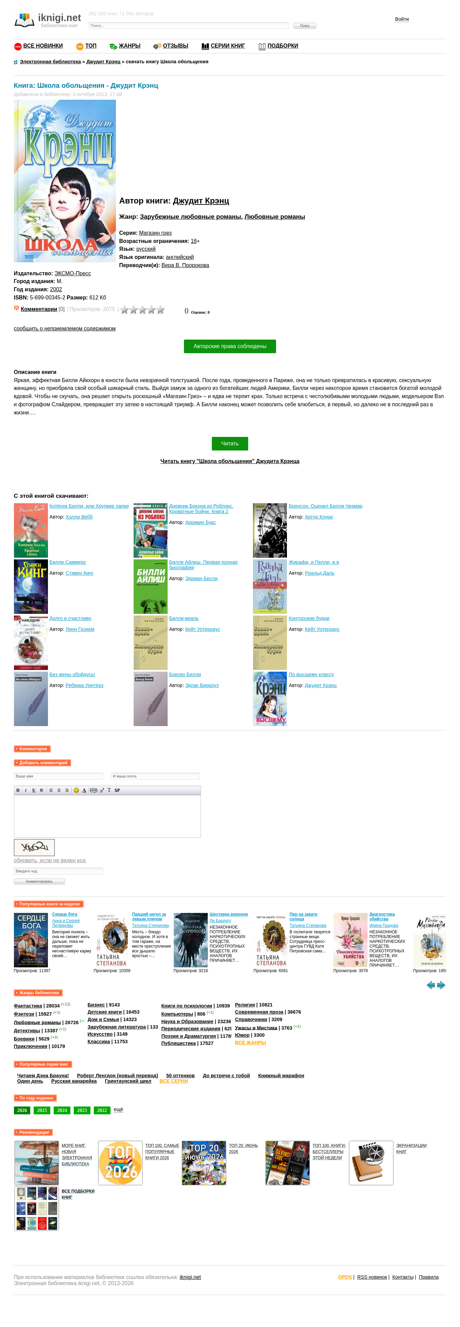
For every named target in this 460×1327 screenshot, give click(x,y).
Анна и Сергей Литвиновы (66, 923)
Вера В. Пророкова (185, 265)
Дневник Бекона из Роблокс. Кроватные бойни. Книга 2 (201, 508)
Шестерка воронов (229, 914)
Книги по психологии (186, 1006)
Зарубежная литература (117, 1027)
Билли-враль (184, 618)
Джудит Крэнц (201, 200)
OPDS (345, 1277)
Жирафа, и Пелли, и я (314, 562)
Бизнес (96, 1004)
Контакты (402, 1277)
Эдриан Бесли (201, 578)
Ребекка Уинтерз (84, 685)
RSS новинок (372, 1277)
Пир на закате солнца (304, 916)
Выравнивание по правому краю (67, 790)
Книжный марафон (281, 1075)
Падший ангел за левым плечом (149, 916)
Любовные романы (274, 216)
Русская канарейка (74, 1081)
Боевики (24, 1039)
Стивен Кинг (79, 573)
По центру (59, 790)
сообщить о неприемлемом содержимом (65, 328)
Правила (429, 1277)
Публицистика (178, 1043)
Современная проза (259, 1012)
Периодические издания (190, 1028)
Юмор (242, 1035)
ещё (118, 1109)
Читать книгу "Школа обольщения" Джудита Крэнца (230, 461)
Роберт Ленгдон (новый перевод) (117, 1075)
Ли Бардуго (220, 920)
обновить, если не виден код (50, 860)
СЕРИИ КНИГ (228, 46)
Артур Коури (319, 517)
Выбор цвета (84, 790)
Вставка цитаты (101, 790)
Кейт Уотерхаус (202, 629)
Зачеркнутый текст (42, 790)
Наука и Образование (187, 1021)
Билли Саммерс (68, 562)
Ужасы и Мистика (256, 1027)
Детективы (27, 1030)
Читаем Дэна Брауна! (43, 1075)
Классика (99, 1041)
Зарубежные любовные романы (190, 216)
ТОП (91, 46)
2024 (62, 1110)
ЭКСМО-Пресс (72, 273)
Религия (245, 1004)
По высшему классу (311, 674)
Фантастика (28, 1006)
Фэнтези (24, 1014)
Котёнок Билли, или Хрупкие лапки (89, 506)
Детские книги (105, 1012)
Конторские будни (309, 618)
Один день (30, 1081)
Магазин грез (155, 233)
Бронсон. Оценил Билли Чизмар (325, 506)
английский (180, 257)
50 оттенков (180, 1075)
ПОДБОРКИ (283, 46)
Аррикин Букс (200, 522)
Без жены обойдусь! (72, 674)
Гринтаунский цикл (128, 1081)
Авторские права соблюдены (229, 346)
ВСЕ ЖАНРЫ (250, 1042)
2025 (42, 1110)
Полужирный (18, 790)
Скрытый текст (94, 790)
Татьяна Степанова (150, 925)
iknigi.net (190, 1277)
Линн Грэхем (80, 629)
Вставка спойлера (117, 790)
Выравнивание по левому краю (51, 790)
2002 (56, 289)
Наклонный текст (26, 790)
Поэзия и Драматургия (188, 1036)
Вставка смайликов (76, 790)
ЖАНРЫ (129, 46)
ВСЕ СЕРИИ (173, 1081)
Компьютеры (177, 1014)
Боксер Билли (185, 674)
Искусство (100, 1034)
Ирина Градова (384, 925)
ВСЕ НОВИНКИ (43, 46)
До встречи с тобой (226, 1075)
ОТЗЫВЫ (175, 46)
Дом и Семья (103, 1019)
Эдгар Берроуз (202, 685)
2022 (102, 1110)
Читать (230, 443)
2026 (22, 1110)
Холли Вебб (79, 517)
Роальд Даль (320, 573)
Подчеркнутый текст (34, 790)
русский (146, 249)
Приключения (31, 1046)
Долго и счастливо (70, 618)
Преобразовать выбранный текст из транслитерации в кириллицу (109, 790)
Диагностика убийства (382, 916)
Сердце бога (64, 914)
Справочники (251, 1019)
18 (194, 241)
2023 (82, 1110)
